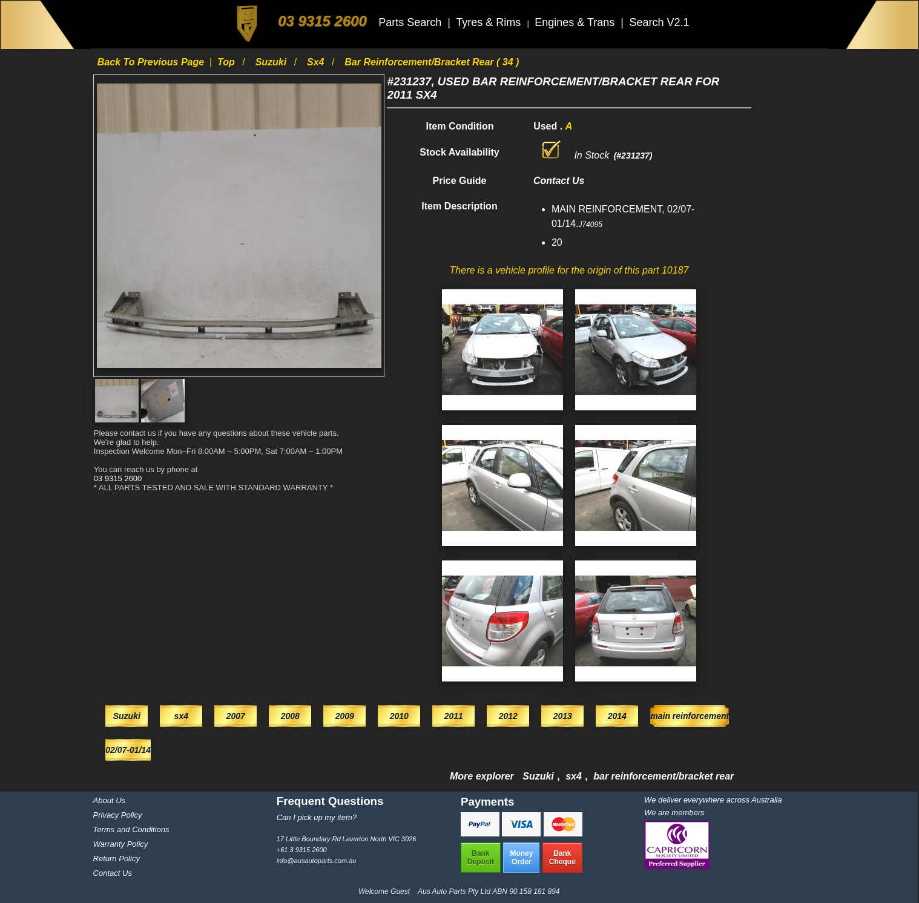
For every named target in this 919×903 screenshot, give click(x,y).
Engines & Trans (576, 22)
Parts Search (411, 22)
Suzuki (272, 62)
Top (227, 62)
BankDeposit (480, 857)
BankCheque (562, 857)
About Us (109, 800)
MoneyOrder (521, 857)
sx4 (317, 62)
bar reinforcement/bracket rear (663, 776)
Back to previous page (152, 62)
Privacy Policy (117, 814)
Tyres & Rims (490, 22)
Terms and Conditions (131, 829)
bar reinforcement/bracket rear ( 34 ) (431, 62)
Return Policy (116, 858)
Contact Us (112, 873)
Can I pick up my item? (317, 817)
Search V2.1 (659, 22)
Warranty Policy (120, 844)
